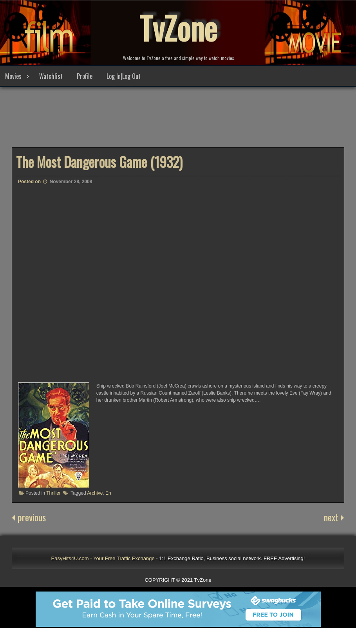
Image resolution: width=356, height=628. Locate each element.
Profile (84, 76)
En (108, 493)
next (334, 517)
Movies (13, 76)
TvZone (178, 27)
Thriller (53, 493)
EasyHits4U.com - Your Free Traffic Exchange (103, 558)
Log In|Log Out (124, 76)
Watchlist (51, 76)
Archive (95, 493)
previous (29, 517)
